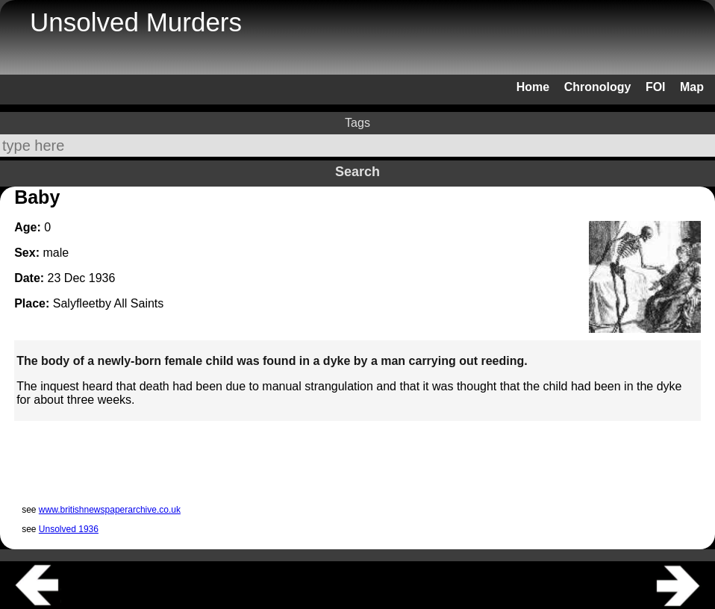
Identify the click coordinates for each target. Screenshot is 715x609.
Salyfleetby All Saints (108, 303)
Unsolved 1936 (69, 529)
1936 (102, 278)
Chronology (597, 87)
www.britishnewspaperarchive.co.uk (110, 510)
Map (692, 87)
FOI (656, 87)
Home (532, 87)
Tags (357, 122)
